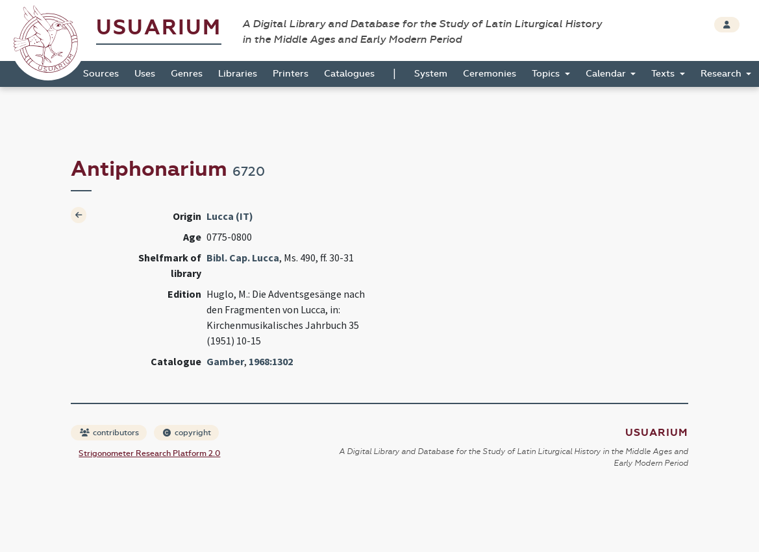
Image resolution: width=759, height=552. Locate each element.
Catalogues (349, 73)
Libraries (237, 73)
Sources (101, 73)
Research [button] (722, 73)
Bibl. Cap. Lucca (242, 257)
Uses (144, 73)
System (430, 73)
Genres (187, 73)
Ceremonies (489, 73)
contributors (109, 432)
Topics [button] (547, 73)
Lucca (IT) (229, 216)
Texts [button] (664, 73)
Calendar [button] (607, 73)
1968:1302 (271, 361)
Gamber (225, 361)
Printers (290, 73)
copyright (187, 432)
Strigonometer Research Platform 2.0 (149, 453)
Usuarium (158, 27)
